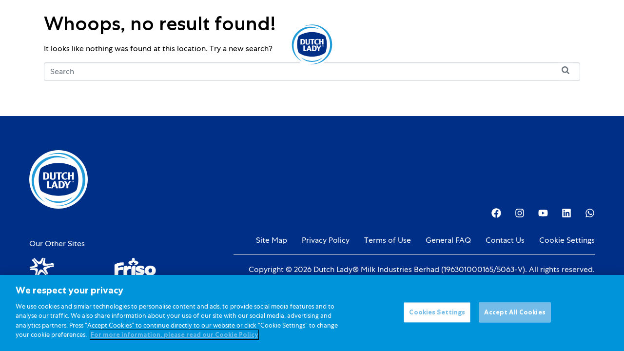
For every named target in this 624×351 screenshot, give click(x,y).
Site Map (271, 240)
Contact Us (505, 240)
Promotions (249, 44)
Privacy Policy (326, 240)
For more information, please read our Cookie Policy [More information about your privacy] (174, 336)
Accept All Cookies (514, 314)
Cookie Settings (567, 240)
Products (151, 44)
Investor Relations (426, 44)
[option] (551, 45)
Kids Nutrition (199, 44)
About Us (371, 44)
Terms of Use (387, 240)
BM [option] (551, 45)
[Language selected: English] (551, 45)
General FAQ (448, 240)
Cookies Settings (437, 314)
